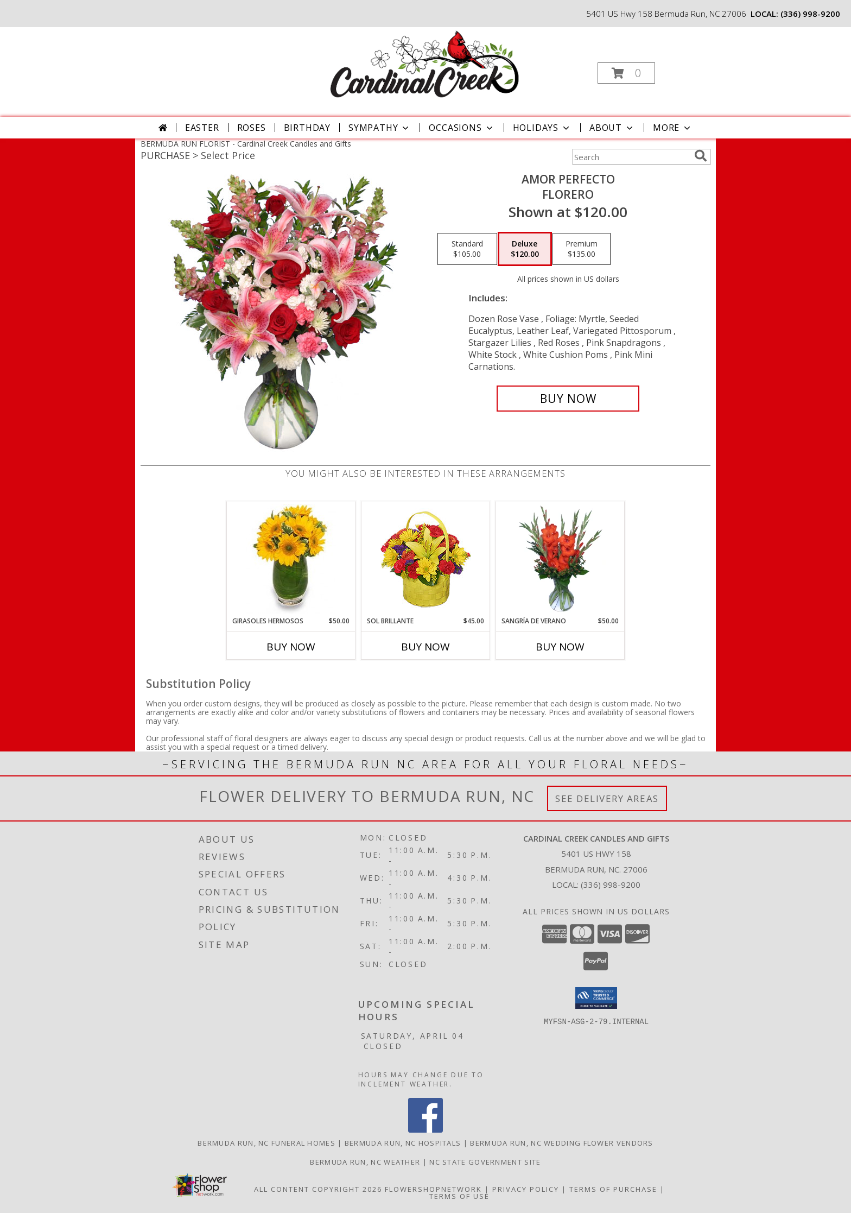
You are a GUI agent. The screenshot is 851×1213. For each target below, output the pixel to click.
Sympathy (379, 128)
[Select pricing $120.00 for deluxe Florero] (524, 249)
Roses (251, 128)
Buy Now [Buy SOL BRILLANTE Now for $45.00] (425, 647)
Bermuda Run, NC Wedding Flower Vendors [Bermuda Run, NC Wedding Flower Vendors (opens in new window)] (561, 1143)
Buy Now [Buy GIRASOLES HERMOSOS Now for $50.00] (290, 647)
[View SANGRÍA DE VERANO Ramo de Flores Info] (560, 559)
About (612, 128)
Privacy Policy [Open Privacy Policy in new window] (525, 1189)
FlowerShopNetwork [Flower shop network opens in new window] (433, 1189)
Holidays (542, 128)
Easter (202, 128)
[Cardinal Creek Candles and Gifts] (425, 64)
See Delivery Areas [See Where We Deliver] (607, 798)
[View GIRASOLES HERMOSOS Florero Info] (291, 559)
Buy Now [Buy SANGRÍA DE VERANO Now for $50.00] (560, 647)
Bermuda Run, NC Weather (365, 1162)
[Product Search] (631, 157)
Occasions (461, 128)
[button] (626, 73)
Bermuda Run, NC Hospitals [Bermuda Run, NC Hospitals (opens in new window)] (403, 1143)
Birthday (307, 128)
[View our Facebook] (425, 1129)
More (673, 128)
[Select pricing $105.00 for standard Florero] (467, 249)
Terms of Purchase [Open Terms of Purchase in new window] (613, 1189)
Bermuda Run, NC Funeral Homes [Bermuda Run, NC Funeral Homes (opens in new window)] (266, 1143)
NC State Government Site (485, 1162)
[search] (700, 155)
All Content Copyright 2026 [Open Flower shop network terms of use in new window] (318, 1189)
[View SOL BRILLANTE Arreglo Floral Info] (425, 559)
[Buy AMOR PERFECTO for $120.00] (568, 399)
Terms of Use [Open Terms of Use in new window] (459, 1196)
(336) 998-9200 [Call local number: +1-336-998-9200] (810, 13)
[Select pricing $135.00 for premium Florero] (581, 249)
